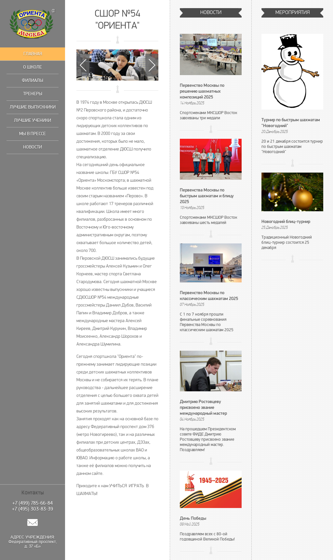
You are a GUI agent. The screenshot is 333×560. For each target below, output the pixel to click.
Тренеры (32, 94)
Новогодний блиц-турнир (285, 221)
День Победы (193, 518)
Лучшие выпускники (33, 107)
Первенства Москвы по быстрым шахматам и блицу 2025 (207, 196)
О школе (32, 67)
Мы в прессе (32, 134)
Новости (32, 147)
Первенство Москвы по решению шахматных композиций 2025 (202, 91)
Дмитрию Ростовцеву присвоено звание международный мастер (203, 407)
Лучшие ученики (32, 120)
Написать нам (32, 522)
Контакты (32, 492)
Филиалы (32, 80)
